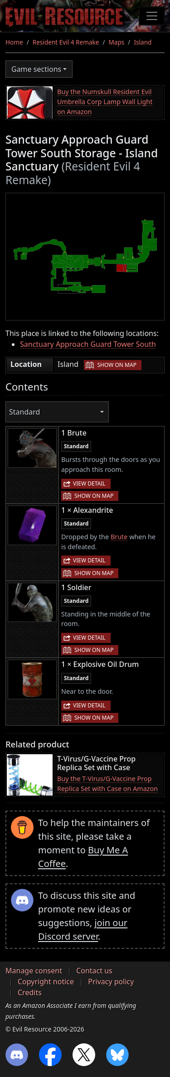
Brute (119, 536)
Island (142, 42)
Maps (117, 42)
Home (14, 42)
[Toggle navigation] (152, 16)
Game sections (36, 69)
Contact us (94, 971)
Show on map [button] (116, 365)
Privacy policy (111, 982)
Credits (30, 992)
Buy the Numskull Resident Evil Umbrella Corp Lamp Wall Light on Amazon (104, 101)
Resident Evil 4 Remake (66, 42)
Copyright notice (46, 982)
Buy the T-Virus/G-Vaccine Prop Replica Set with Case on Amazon (107, 783)
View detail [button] (89, 483)
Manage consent (33, 971)
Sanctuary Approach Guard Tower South (88, 344)
